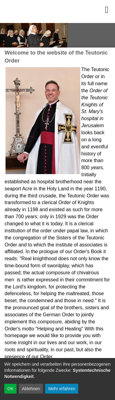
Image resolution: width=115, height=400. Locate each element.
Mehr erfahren (61, 388)
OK (10, 388)
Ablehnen (31, 388)
